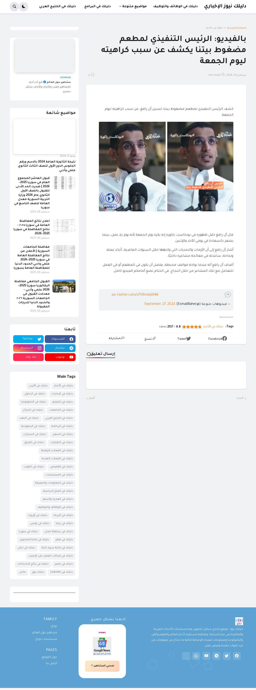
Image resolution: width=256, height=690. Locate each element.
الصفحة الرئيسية (236, 28)
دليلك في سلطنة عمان (58, 531)
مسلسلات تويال (46, 639)
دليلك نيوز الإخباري (225, 6)
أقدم (92, 398)
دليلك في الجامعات (61, 410)
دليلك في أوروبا (37, 515)
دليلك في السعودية (33, 426)
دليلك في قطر (64, 539)
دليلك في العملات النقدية (57, 458)
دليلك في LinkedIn (61, 572)
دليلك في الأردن (38, 385)
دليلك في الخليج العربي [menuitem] (57, 6)
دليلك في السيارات (34, 434)
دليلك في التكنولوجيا (33, 402)
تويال (54, 626)
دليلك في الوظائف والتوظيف (55, 507)
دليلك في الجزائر (33, 410)
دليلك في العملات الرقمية (57, 450)
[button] (23, 6)
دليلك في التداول (34, 394)
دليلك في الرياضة (62, 426)
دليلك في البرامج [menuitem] (97, 6)
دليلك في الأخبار (214, 28)
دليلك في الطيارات (61, 442)
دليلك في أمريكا (63, 515)
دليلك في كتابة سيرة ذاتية (57, 548)
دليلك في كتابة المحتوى (34, 539)
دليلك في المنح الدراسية (58, 491)
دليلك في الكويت (34, 466)
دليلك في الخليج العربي (59, 418)
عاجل (22, 572)
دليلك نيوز (38, 572)
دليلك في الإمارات (62, 394)
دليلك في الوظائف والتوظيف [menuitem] (175, 6)
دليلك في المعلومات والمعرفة (54, 483)
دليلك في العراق (34, 442)
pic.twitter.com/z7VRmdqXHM (135, 295)
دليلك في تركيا (64, 523)
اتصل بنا (51, 663)
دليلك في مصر (64, 564)
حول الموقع (49, 657)
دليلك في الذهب (29, 418)
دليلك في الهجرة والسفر (58, 499)
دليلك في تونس (39, 523)
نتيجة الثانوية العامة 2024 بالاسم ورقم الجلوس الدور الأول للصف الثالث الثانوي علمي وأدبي (47, 166)
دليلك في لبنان (26, 548)
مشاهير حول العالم (44, 632)
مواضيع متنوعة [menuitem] (134, 6)
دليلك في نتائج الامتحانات (33, 564)
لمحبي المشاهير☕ (102, 666)
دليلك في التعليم (62, 402)
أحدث (239, 398)
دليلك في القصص (61, 466)
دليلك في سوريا (28, 531)
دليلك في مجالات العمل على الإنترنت (50, 556)
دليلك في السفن (62, 434)
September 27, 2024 (159, 304)
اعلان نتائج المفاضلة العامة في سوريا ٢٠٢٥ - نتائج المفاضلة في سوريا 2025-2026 (31, 228)
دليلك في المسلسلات (59, 475)
